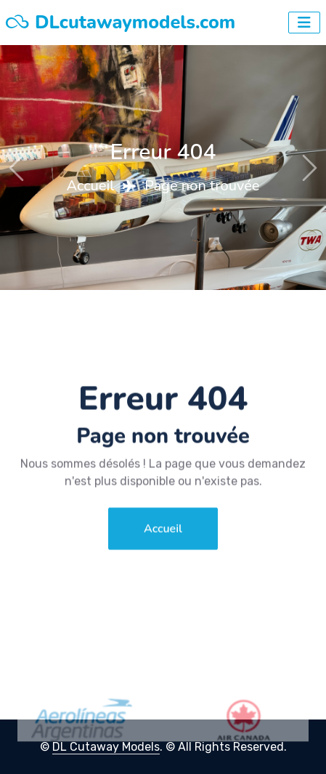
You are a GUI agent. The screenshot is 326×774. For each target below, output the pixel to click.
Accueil (90, 185)
